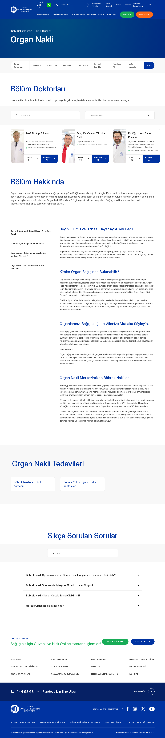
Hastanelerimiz (44, 14)
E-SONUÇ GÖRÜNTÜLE (115, 642)
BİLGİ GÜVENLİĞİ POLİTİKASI (52, 722)
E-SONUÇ (127, 14)
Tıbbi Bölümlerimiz (61, 14)
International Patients (96, 5)
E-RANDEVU (144, 14)
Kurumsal (91, 14)
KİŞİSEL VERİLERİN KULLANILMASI (85, 722)
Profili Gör (33, 158)
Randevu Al (49, 158)
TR (151, 5)
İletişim (118, 5)
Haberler (127, 5)
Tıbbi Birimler (43, 31)
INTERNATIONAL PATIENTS (104, 674)
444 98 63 (40, 5)
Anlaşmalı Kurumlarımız (138, 5)
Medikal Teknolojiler (141, 659)
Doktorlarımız (78, 14)
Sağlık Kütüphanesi (107, 14)
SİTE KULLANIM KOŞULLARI (23, 722)
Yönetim (95, 666)
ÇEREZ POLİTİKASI (112, 722)
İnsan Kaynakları (21, 674)
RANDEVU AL (143, 642)
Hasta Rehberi (109, 5)
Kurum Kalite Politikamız (25, 666)
